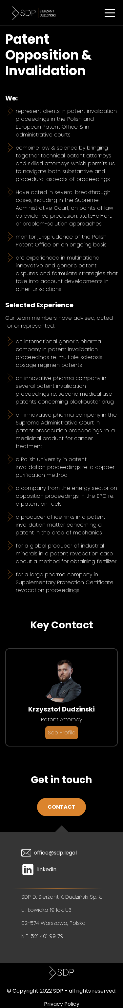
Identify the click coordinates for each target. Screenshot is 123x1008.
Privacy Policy (61, 1004)
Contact (61, 807)
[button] (110, 13)
